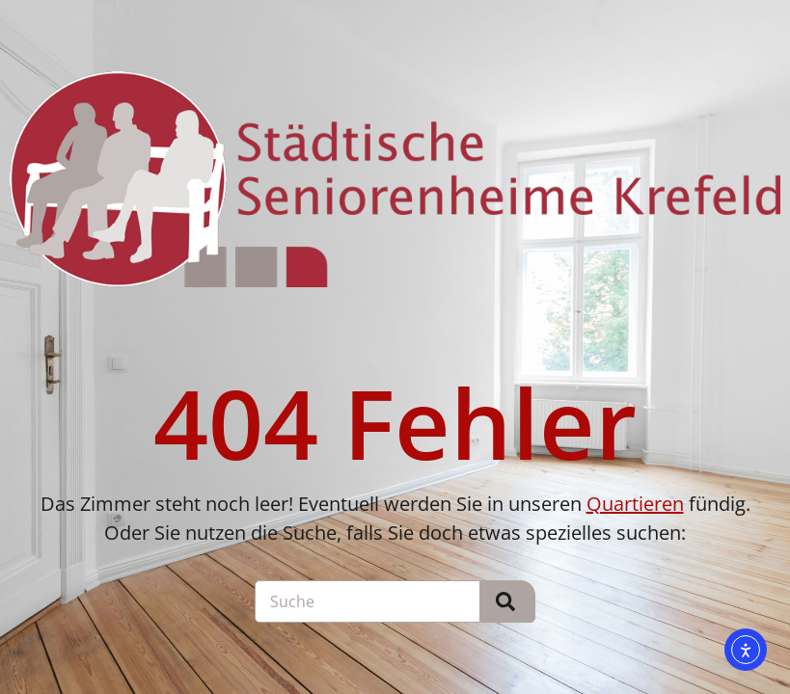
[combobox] (367, 601)
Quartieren (635, 504)
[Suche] (507, 601)
